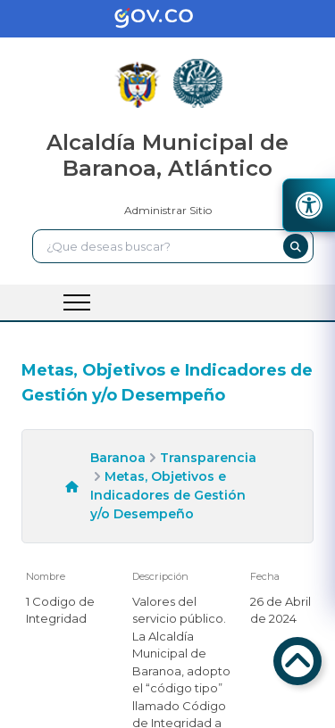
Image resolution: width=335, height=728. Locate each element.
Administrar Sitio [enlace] (168, 210)
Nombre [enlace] (45, 576)
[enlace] (168, 18)
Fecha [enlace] (265, 576)
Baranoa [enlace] (118, 458)
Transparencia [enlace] (208, 458)
